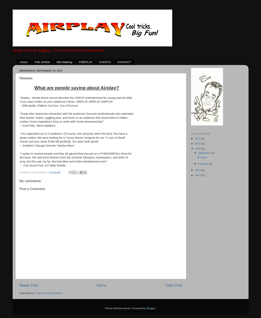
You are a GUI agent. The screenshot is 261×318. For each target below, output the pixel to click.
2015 (198, 148)
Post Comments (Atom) (48, 293)
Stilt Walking (64, 62)
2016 (198, 143)
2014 (198, 170)
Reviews (202, 157)
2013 (198, 175)
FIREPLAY (85, 62)
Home (24, 62)
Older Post (173, 285)
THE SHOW (42, 62)
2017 (198, 138)
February (203, 163)
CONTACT (124, 62)
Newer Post (28, 285)
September (205, 153)
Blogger (151, 308)
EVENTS (105, 62)
